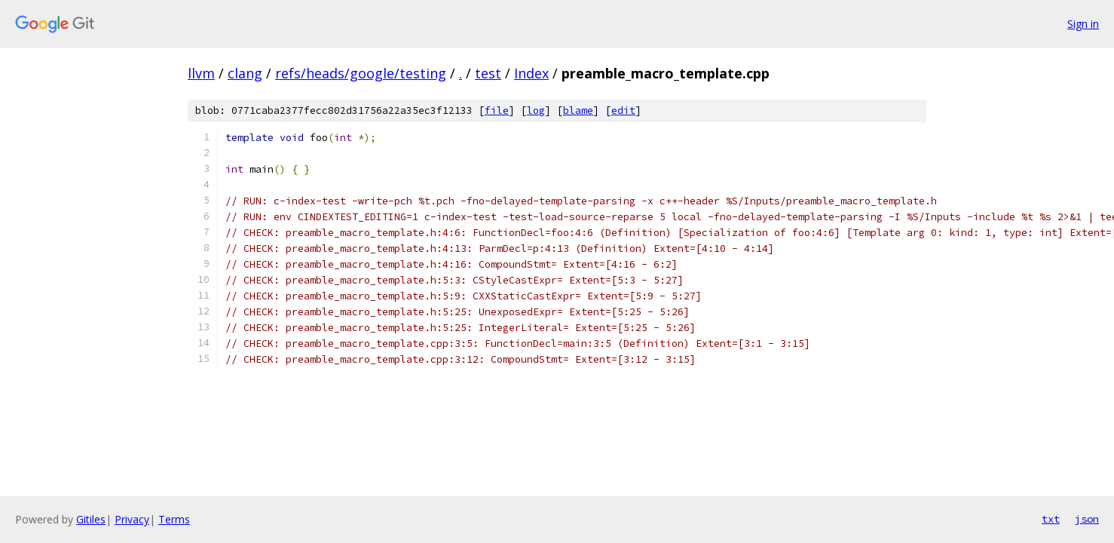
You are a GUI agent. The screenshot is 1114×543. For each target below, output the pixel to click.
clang (245, 73)
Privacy (132, 519)
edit (623, 110)
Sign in (1083, 24)
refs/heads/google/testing (360, 73)
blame (578, 110)
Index (531, 73)
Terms (174, 519)
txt (1051, 519)
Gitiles (91, 519)
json (1087, 519)
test (488, 73)
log (536, 110)
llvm (201, 73)
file (497, 110)
